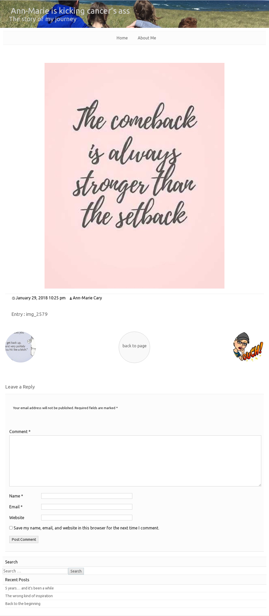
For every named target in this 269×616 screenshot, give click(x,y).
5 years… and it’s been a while (29, 588)
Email (16, 506)
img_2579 (37, 314)
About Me (147, 38)
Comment (20, 431)
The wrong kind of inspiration (29, 596)
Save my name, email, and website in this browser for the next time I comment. (86, 528)
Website (16, 517)
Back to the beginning (22, 604)
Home (122, 38)
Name (16, 496)
